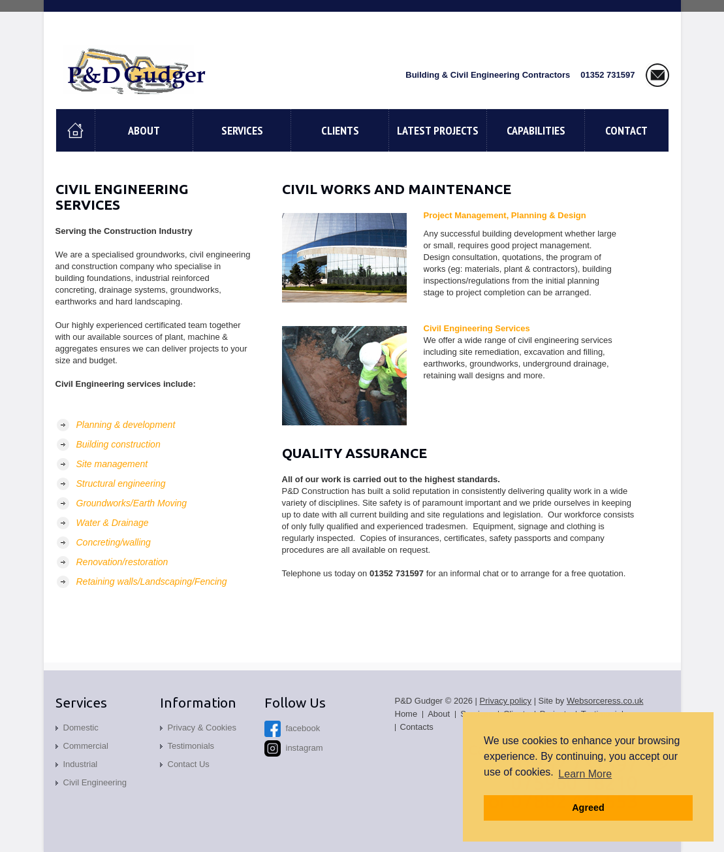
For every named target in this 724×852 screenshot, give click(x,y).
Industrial (80, 764)
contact (626, 130)
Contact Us (189, 764)
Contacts (416, 727)
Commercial (85, 746)
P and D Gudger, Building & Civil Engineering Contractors (138, 69)
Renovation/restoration (122, 562)
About (144, 130)
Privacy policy (505, 701)
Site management (112, 464)
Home (406, 714)
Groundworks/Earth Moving (131, 503)
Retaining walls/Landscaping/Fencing (151, 581)
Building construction (118, 444)
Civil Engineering (95, 782)
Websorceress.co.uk (605, 701)
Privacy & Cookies (202, 727)
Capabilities (536, 130)
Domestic (81, 727)
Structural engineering (121, 483)
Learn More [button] (585, 773)
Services (242, 130)
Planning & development (126, 424)
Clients (340, 130)
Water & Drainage (112, 522)
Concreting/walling (113, 542)
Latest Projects (438, 130)
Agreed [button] (588, 807)
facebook (292, 728)
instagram (293, 748)
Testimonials (191, 746)
